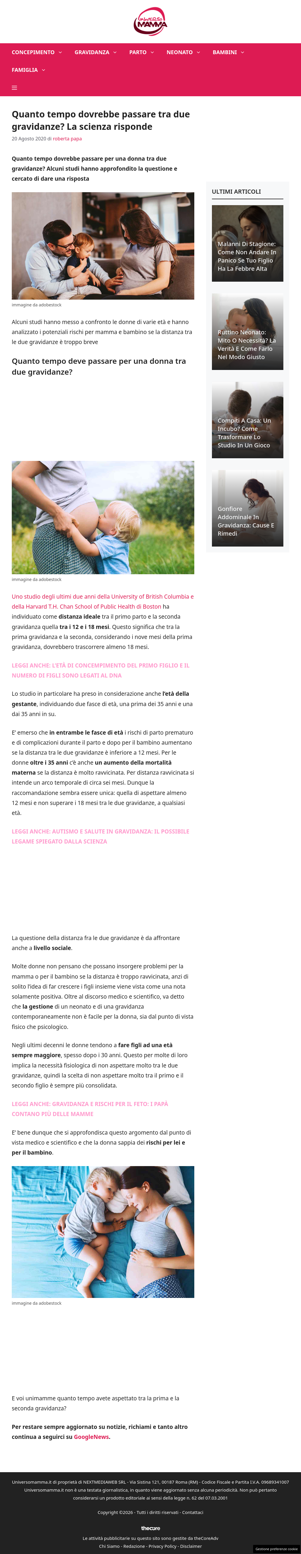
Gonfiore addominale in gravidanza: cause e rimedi (246, 521)
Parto (145, 52)
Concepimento (40, 52)
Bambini (232, 52)
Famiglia (32, 70)
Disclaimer (191, 1546)
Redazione (134, 1546)
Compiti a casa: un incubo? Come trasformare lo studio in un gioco (244, 432)
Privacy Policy (163, 1546)
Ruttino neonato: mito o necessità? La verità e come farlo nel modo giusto (247, 344)
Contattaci (192, 1512)
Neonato (187, 52)
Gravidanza (99, 52)
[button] (14, 87)
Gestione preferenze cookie (276, 1549)
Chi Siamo (109, 1546)
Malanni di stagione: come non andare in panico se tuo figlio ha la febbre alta (247, 256)
